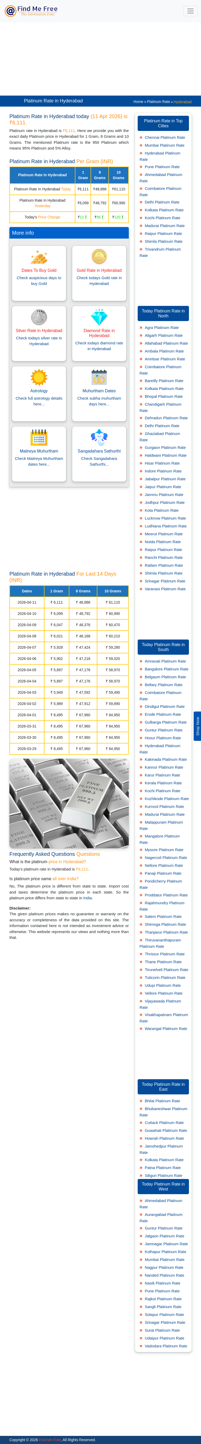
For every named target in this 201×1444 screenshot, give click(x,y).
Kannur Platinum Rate (164, 767)
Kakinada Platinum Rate (166, 759)
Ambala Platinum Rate (164, 351)
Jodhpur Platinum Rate (165, 502)
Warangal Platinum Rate (166, 1028)
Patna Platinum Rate (163, 1167)
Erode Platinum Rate (163, 714)
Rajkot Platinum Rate (163, 1299)
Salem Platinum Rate (163, 916)
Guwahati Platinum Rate (166, 1130)
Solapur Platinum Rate (164, 1314)
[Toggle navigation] (190, 11)
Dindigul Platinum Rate (165, 706)
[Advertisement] (100, 59)
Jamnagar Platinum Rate (166, 1244)
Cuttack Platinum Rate (164, 1122)
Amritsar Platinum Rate (165, 359)
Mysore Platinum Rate (164, 849)
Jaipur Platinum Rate (163, 486)
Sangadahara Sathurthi (99, 451)
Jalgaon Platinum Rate (164, 1236)
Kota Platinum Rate (161, 510)
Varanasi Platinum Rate (165, 589)
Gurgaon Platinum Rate (165, 447)
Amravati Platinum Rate (165, 661)
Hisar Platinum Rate (162, 463)
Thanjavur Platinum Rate (166, 932)
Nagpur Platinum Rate (164, 1267)
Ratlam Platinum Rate (164, 565)
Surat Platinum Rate (162, 1330)
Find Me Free (49, 1440)
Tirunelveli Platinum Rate (166, 969)
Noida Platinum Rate (163, 541)
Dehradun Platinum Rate (166, 418)
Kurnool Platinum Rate (164, 806)
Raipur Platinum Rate (163, 233)
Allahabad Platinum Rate (166, 343)
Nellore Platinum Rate (164, 865)
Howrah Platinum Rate (164, 1138)
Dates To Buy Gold (38, 270)
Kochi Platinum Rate (162, 218)
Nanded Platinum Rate (164, 1275)
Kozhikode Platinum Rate (167, 798)
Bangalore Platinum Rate (166, 669)
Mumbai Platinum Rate (165, 145)
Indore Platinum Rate (163, 471)
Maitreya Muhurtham (39, 451)
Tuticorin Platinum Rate (165, 977)
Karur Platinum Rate (162, 775)
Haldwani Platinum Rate (166, 455)
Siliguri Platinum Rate (163, 1175)
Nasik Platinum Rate (162, 1283)
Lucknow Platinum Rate (165, 518)
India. (88, 898)
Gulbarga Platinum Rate (166, 722)
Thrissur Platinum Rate (165, 954)
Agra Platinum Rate (162, 327)
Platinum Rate (158, 102)
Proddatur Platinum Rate (166, 895)
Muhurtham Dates (99, 391)
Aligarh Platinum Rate (164, 335)
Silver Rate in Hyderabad (39, 330)
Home (138, 102)
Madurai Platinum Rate (165, 225)
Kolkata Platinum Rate (164, 210)
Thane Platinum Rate (163, 962)
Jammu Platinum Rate (164, 494)
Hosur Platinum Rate (163, 738)
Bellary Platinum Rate (163, 684)
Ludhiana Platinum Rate (166, 526)
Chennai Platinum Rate (165, 137)
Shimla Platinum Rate (163, 241)
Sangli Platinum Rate (163, 1306)
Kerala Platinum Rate (163, 783)
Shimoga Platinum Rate (165, 924)
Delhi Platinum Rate (162, 202)
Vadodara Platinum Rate (166, 1346)
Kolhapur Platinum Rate (165, 1251)
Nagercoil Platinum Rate (166, 857)
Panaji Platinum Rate (163, 873)
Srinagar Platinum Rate (165, 581)
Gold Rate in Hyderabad (99, 270)
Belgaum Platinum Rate (165, 677)
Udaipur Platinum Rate (164, 1338)
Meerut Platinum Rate (164, 534)
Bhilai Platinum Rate (162, 1101)
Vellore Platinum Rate (163, 993)
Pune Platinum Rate (162, 166)
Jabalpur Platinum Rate (165, 479)
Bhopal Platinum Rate (164, 396)
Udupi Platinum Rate (163, 985)
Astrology (39, 391)
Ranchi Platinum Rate (164, 557)
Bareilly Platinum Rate (164, 380)
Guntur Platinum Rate (163, 730)
